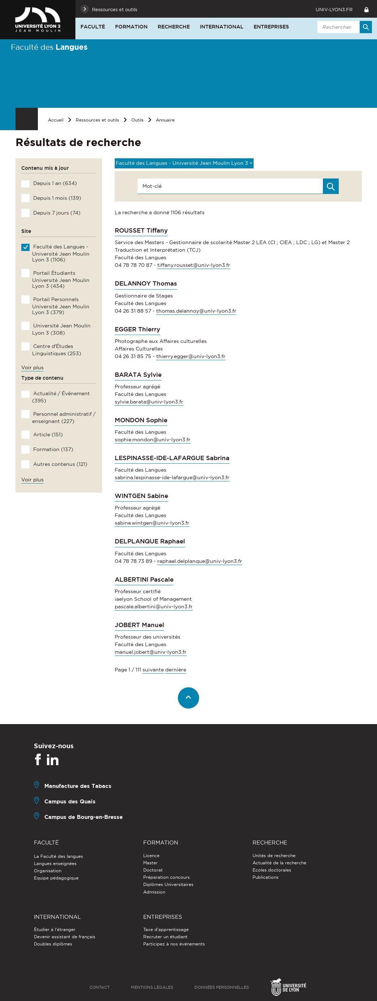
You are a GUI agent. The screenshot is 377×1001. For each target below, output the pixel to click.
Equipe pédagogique (56, 878)
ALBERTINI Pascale (144, 579)
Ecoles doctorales (272, 870)
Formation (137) (52, 449)
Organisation (47, 870)
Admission (154, 892)
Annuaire (165, 120)
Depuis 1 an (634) (54, 183)
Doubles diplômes (53, 944)
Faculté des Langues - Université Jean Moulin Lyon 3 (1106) (60, 253)
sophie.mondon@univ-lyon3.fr (152, 439)
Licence (151, 855)
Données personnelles (221, 987)
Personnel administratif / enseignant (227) (64, 417)
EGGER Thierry (137, 329)
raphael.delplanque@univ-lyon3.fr (199, 561)
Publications (266, 877)
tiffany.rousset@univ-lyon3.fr (193, 265)
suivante (153, 670)
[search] (343, 27)
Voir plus (32, 367)
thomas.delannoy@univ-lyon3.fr (196, 311)
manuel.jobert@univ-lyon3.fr (151, 652)
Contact (99, 987)
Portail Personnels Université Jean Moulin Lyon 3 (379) (60, 305)
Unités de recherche (274, 855)
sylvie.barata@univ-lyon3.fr (149, 402)
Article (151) (47, 434)
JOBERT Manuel (139, 625)
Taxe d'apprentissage (166, 929)
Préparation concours (166, 877)
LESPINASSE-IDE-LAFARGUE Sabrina (172, 458)
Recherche (174, 27)
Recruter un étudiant (165, 936)
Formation (131, 27)
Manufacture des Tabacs (77, 786)
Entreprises (271, 27)
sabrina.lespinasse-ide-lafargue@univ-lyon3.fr (172, 477)
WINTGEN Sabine (141, 496)
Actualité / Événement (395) (61, 397)
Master (150, 862)
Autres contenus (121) (59, 464)
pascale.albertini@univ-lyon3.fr (154, 606)
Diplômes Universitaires (168, 884)
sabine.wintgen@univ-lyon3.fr (152, 523)
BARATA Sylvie (138, 374)
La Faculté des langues (58, 856)
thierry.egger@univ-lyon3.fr (190, 356)
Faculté (92, 27)
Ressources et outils (97, 120)
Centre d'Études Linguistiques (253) (56, 349)
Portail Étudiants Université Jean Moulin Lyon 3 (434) (60, 279)
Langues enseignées (55, 863)
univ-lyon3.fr (334, 9)
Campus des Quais (70, 801)
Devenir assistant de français (64, 936)
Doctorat (153, 870)
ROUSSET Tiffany (141, 230)
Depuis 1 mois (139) (56, 198)
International (222, 27)
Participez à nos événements (174, 944)
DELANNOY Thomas (146, 283)
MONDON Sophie (141, 420)
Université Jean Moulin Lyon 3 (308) (61, 329)
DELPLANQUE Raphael (150, 541)
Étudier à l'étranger (54, 929)
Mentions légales (152, 987)
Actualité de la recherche (279, 862)
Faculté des (49, 47)
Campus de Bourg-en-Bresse (83, 817)
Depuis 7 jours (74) (56, 213)
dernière (175, 670)
